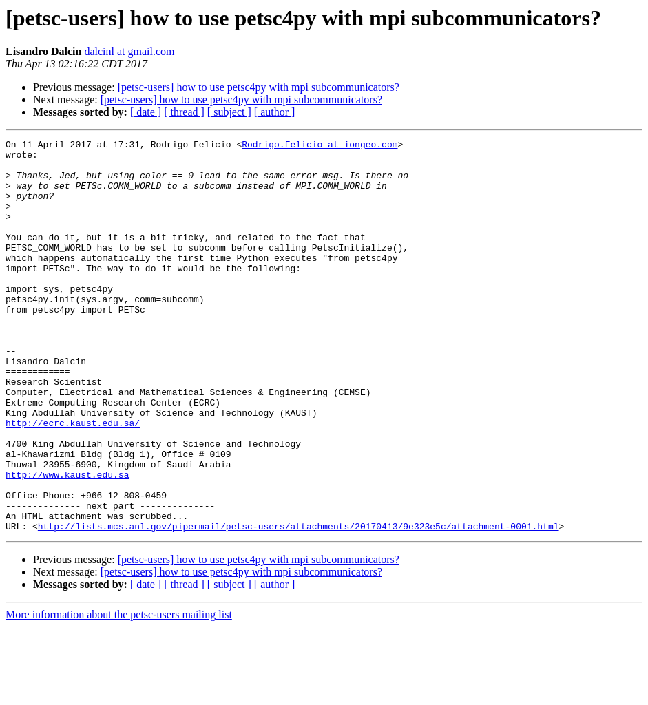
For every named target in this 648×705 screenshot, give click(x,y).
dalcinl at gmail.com (129, 51)
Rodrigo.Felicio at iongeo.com (319, 146)
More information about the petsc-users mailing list (119, 693)
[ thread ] (184, 112)
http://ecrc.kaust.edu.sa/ (73, 480)
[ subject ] (229, 112)
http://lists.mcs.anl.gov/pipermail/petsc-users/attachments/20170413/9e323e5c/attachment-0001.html (298, 604)
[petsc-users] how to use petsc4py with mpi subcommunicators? (258, 87)
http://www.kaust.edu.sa (67, 542)
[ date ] (145, 112)
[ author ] (274, 112)
